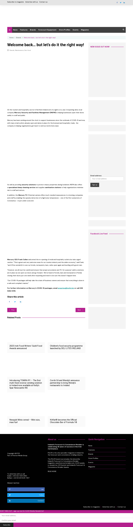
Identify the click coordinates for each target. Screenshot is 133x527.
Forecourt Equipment (47, 30)
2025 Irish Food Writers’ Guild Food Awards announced (25, 346)
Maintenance (19, 50)
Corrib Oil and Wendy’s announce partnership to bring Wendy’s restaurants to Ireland (65, 382)
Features (24, 30)
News (15, 30)
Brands (33, 30)
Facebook (117, 2)
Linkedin (124, 2)
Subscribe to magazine (15, 2)
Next (79, 310)
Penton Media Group (20, 455)
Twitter (120, 2)
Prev (13, 310)
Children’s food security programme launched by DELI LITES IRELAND (66, 346)
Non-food (27, 50)
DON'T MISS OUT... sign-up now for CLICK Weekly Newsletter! (22, 511)
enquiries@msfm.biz (66, 288)
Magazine (85, 30)
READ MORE (52, 471)
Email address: (107, 178)
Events (75, 30)
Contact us (43, 2)
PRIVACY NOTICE (13, 483)
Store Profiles (64, 30)
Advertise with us (31, 2)
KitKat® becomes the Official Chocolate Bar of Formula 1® (64, 420)
